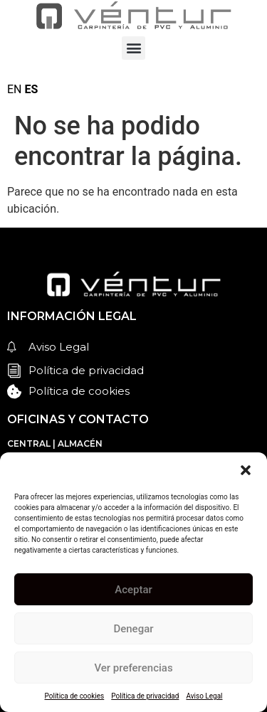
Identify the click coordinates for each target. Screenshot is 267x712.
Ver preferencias (133, 667)
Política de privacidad (145, 696)
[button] (246, 470)
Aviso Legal (204, 696)
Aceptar (133, 589)
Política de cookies (75, 696)
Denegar (133, 628)
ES (31, 89)
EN (14, 89)
